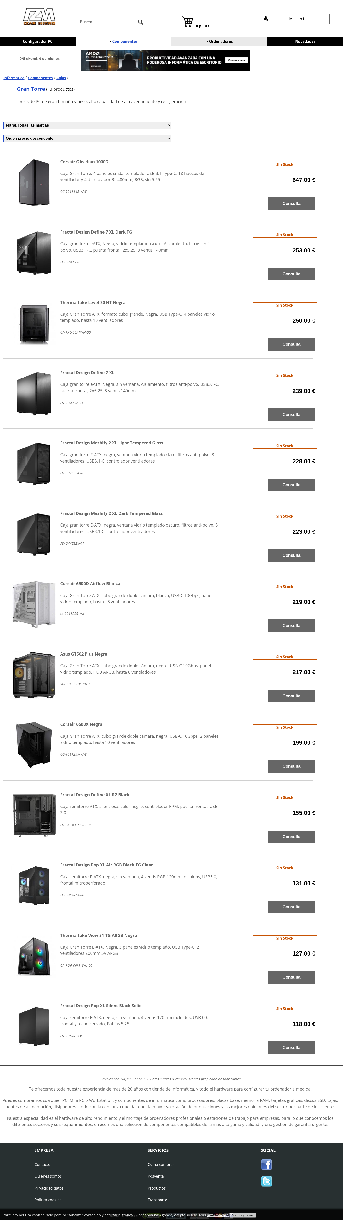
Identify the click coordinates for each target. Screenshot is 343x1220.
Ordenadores (219, 41)
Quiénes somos (48, 1176)
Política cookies (48, 1199)
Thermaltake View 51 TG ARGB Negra (98, 935)
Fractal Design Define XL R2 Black (95, 794)
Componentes (123, 41)
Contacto (42, 1164)
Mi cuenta (285, 18)
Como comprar (161, 1164)
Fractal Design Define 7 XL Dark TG (96, 232)
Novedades (305, 41)
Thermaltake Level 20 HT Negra (93, 302)
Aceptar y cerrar (242, 1215)
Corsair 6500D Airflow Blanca (90, 583)
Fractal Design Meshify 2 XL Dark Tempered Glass (111, 513)
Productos (157, 1188)
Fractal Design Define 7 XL (87, 372)
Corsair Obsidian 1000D (84, 161)
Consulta (291, 203)
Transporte (157, 1199)
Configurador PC (37, 41)
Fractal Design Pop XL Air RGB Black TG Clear (106, 865)
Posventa (156, 1176)
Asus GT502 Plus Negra (83, 654)
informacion (218, 1214)
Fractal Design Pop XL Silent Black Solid (101, 1005)
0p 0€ (196, 22)
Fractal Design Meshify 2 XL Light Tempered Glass (111, 443)
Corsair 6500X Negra (81, 724)
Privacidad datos (49, 1188)
